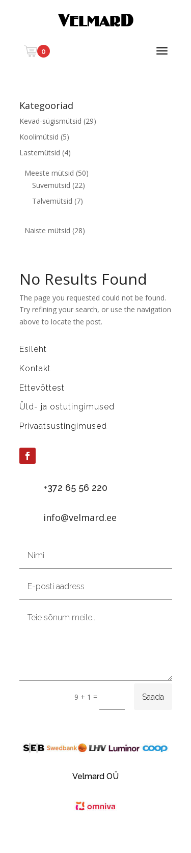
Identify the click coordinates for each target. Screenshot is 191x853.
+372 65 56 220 (75, 487)
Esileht (33, 349)
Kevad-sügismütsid (50, 121)
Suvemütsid (51, 185)
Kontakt (35, 368)
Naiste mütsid (47, 230)
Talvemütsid (52, 201)
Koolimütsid (39, 137)
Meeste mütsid (49, 173)
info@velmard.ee (80, 517)
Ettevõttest (42, 388)
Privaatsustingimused (63, 426)
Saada (153, 697)
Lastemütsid (39, 152)
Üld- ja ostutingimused (67, 406)
